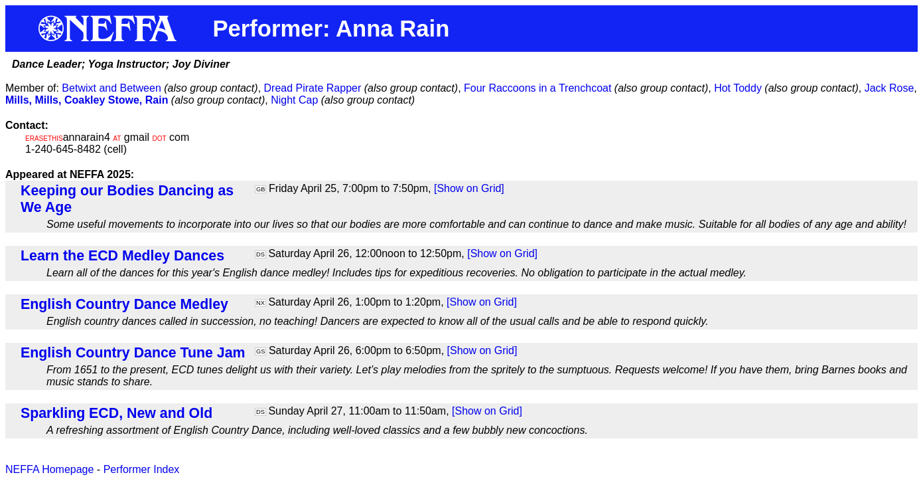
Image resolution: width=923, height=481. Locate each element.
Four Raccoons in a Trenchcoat (537, 88)
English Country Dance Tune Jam (133, 353)
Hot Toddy (738, 88)
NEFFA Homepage (49, 469)
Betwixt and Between (111, 88)
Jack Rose (889, 88)
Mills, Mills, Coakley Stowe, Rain (86, 100)
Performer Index (142, 469)
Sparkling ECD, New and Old (116, 413)
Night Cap (294, 100)
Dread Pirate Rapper (313, 88)
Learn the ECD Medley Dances (122, 256)
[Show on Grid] (469, 188)
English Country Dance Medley (124, 304)
